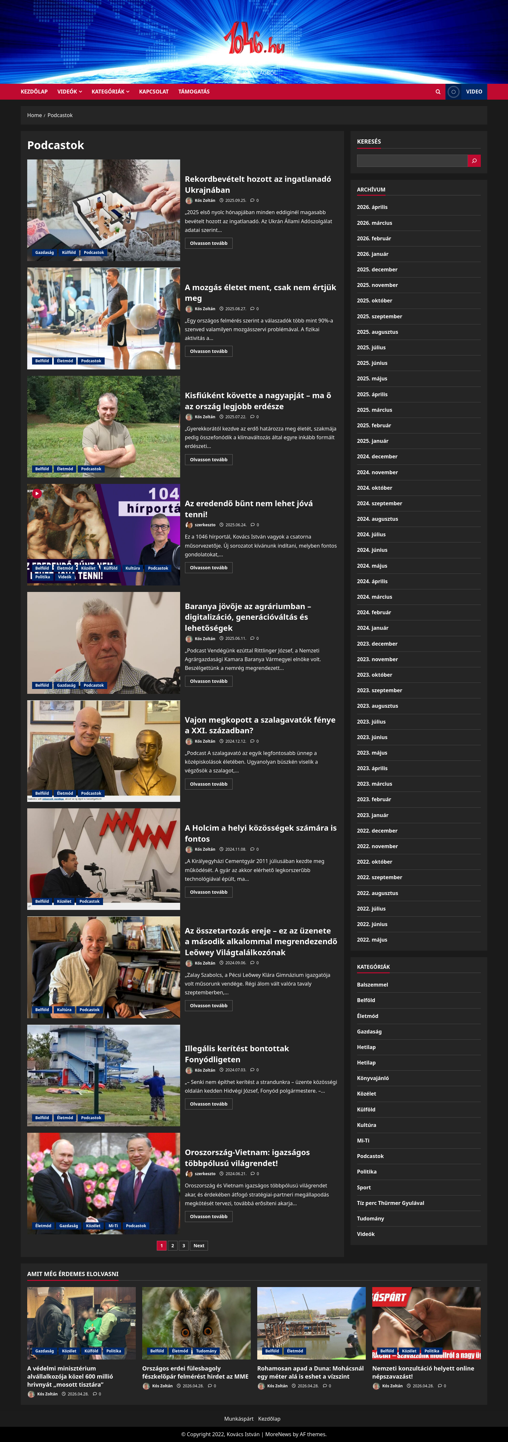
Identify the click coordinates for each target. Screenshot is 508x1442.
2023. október (374, 674)
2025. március (374, 409)
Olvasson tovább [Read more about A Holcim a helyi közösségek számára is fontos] (211, 893)
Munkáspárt (239, 1418)
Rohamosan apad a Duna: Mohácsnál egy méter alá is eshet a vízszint (310, 1372)
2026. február (374, 238)
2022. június (372, 924)
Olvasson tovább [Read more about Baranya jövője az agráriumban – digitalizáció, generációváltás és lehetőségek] (211, 682)
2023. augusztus (377, 705)
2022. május (372, 939)
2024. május (372, 565)
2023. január (372, 815)
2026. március (374, 222)
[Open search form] (438, 91)
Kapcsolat (154, 91)
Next (198, 1245)
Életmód (65, 361)
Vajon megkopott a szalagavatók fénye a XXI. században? (103, 751)
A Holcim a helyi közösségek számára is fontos (103, 859)
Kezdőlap (269, 1418)
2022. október (374, 861)
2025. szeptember (379, 316)
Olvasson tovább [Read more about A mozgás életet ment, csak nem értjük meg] (211, 352)
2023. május (372, 752)
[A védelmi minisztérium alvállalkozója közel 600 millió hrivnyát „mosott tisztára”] (81, 1323)
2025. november (377, 285)
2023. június (372, 737)
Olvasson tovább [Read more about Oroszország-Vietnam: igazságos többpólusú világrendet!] (211, 1217)
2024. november (377, 472)
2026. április (372, 207)
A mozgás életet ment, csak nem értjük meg (103, 318)
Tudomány (370, 1218)
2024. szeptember (379, 503)
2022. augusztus (377, 893)
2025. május (372, 378)
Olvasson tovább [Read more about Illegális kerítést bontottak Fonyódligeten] (211, 1104)
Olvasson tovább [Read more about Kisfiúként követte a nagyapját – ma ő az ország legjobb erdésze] (211, 460)
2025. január (372, 440)
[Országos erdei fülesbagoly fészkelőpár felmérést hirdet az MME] (196, 1323)
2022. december (377, 830)
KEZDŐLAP (34, 91)
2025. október (374, 300)
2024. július (371, 534)
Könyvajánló (373, 1078)
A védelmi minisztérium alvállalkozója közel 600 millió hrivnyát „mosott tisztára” (70, 1376)
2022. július (371, 908)
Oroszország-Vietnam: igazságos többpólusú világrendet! (103, 1183)
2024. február (374, 612)
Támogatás (194, 91)
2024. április (372, 581)
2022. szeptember (379, 877)
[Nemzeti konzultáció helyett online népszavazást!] (426, 1323)
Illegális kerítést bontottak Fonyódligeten (103, 1075)
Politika (42, 577)
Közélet (88, 568)
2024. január (372, 627)
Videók (67, 91)
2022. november (377, 846)
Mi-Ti (113, 1226)
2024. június (372, 549)
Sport (364, 1187)
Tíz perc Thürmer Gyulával (390, 1203)
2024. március (374, 596)
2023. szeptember (379, 690)
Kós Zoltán (200, 201)
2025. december (377, 269)
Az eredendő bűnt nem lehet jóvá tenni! (103, 534)
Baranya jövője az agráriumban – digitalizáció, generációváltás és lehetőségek (103, 643)
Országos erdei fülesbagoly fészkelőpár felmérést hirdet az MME (195, 1372)
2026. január (372, 253)
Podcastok (94, 252)
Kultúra (133, 568)
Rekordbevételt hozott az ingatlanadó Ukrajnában (103, 210)
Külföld (69, 252)
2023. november (377, 659)
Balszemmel (372, 984)
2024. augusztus (377, 518)
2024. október (374, 487)
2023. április (372, 768)
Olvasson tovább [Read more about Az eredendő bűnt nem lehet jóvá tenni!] (211, 568)
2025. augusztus (377, 331)
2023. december (377, 643)
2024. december (377, 456)
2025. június (372, 362)
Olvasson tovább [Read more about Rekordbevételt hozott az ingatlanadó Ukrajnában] (211, 244)
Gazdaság (44, 252)
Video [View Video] (463, 92)
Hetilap (366, 1047)
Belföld (42, 361)
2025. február (374, 425)
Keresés (369, 141)
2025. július (371, 347)
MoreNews (278, 1434)
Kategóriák (108, 91)
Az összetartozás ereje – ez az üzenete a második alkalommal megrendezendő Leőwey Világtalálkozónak (103, 967)
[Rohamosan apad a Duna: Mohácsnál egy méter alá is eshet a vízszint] (311, 1323)
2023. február (374, 799)
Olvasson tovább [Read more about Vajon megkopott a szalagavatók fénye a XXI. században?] (211, 785)
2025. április (372, 394)
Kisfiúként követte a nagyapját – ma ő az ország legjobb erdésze (103, 426)
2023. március (374, 783)
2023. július (371, 721)
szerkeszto (200, 525)
